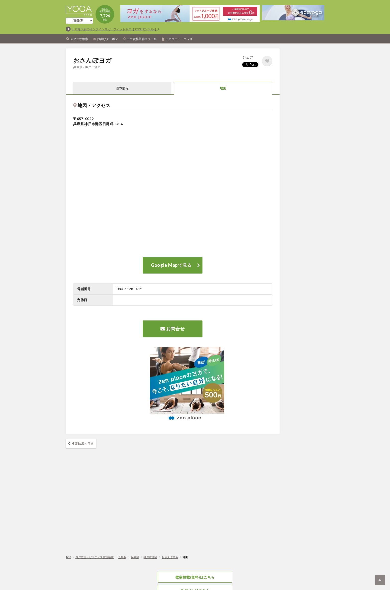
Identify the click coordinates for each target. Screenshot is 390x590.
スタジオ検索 (79, 39)
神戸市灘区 (150, 557)
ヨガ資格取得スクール (142, 39)
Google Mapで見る (171, 265)
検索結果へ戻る (83, 443)
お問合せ (172, 328)
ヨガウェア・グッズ (179, 39)
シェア (247, 57)
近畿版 (122, 557)
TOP (68, 557)
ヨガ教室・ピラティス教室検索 (94, 557)
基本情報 (122, 88)
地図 (223, 88)
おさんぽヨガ (170, 557)
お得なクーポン (107, 39)
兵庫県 (135, 557)
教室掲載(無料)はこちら (195, 577)
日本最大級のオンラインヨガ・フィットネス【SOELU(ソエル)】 (115, 29)
